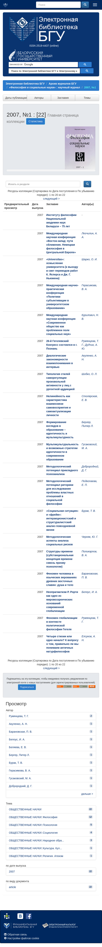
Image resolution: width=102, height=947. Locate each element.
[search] (43, 64)
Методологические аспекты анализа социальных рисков (59, 540)
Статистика (36, 121)
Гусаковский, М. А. (20, 778)
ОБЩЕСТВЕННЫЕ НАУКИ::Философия (33, 817)
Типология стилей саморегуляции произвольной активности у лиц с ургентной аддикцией (60, 381)
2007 (12, 871)
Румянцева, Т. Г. (19, 716)
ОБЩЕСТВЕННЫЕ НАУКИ (25, 809)
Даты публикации (16, 97)
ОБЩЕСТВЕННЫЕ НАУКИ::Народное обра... (36, 840)
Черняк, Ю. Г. (90, 536)
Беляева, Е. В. (18, 747)
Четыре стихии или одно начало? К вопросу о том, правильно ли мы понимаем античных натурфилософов (62, 644)
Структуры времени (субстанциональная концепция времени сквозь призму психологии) (60, 559)
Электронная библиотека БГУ (25, 83)
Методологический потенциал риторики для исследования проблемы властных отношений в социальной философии (60, 492)
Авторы (38, 97)
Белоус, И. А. (89, 591)
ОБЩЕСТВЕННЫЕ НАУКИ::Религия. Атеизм (36, 856)
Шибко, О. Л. (89, 374)
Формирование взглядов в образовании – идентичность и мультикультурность (60, 430)
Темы (87, 97)
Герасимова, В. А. (20, 770)
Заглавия (63, 97)
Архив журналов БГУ (62, 83)
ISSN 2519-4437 (39, 45)
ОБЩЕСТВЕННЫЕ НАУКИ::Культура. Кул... (35, 848)
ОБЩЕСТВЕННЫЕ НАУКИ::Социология (33, 832)
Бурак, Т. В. (89, 510)
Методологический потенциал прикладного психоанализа (62, 470)
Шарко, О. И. (89, 259)
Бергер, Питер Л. (19, 755)
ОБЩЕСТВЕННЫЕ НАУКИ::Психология (33, 824)
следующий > (51, 198)
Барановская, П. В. (20, 731)
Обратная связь (17, 934)
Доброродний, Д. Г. (20, 786)
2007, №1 (90, 87)
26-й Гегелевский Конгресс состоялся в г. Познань (61, 344)
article (12, 887)
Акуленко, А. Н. (18, 723)
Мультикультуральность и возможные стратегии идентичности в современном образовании (62, 452)
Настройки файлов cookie (23, 938)
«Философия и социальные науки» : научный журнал (44, 87)
